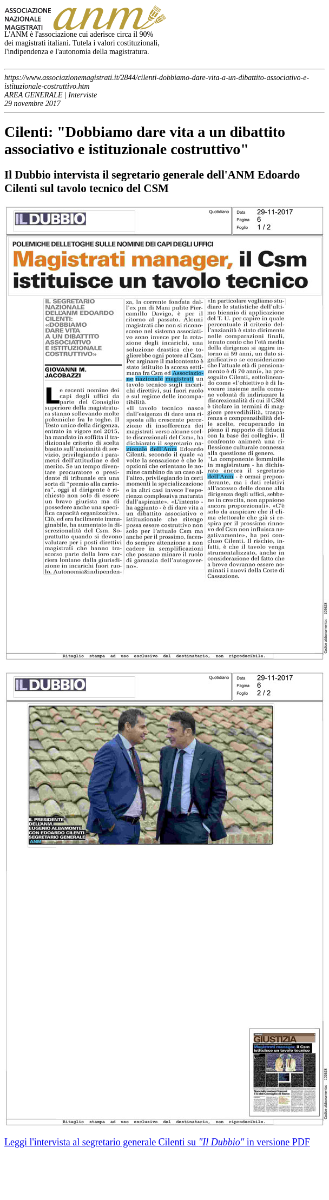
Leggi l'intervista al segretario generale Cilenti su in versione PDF (157, 1142)
